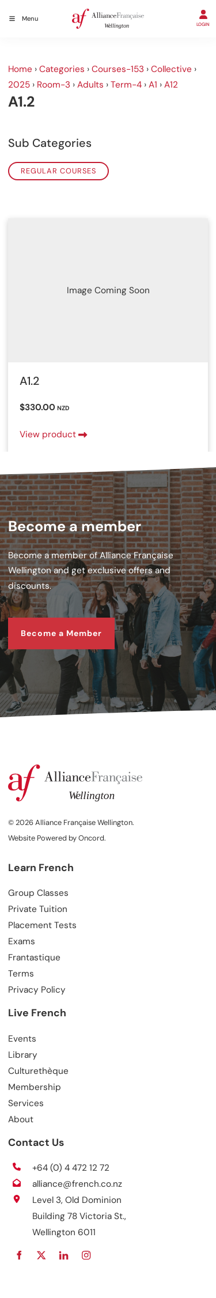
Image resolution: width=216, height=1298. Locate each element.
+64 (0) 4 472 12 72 (70, 1168)
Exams (21, 941)
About (20, 1119)
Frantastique (34, 957)
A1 (153, 84)
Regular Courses (58, 171)
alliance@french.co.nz (77, 1184)
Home (20, 69)
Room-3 (53, 84)
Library (22, 1055)
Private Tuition (37, 909)
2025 (19, 84)
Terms (21, 973)
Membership (34, 1087)
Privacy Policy (37, 990)
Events (22, 1039)
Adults (90, 84)
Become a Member (48, 624)
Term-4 (126, 84)
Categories (62, 69)
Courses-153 (118, 69)
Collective (171, 69)
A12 (171, 84)
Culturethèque (38, 1071)
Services (26, 1103)
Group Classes (38, 893)
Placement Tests (42, 925)
